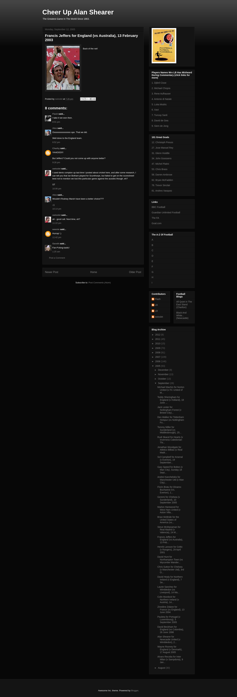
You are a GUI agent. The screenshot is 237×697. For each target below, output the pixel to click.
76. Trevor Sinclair (161, 185)
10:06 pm (56, 188)
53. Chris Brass (159, 169)
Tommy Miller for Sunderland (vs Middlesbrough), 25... (169, 430)
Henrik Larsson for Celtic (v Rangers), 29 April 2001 (170, 549)
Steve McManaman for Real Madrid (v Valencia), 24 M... (169, 530)
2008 (158, 352)
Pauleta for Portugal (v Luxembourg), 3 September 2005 (168, 620)
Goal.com (157, 223)
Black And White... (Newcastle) (182, 315)
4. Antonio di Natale (162, 99)
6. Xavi (155, 109)
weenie (55, 229)
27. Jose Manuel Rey (162, 147)
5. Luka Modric (159, 104)
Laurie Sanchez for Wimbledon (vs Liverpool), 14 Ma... (168, 590)
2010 (158, 343)
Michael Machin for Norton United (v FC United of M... (170, 390)
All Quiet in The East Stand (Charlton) (184, 304)
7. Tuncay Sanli (159, 115)
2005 (158, 366)
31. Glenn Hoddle (161, 153)
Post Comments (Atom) (99, 282)
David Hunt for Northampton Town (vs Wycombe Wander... (170, 560)
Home (93, 272)
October (162, 378)
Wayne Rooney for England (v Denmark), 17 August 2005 (169, 649)
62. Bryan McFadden (162, 180)
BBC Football (158, 207)
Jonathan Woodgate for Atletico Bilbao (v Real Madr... (169, 450)
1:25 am (56, 251)
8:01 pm (56, 122)
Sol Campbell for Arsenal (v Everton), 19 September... (170, 460)
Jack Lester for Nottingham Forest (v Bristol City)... (169, 410)
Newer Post (51, 272)
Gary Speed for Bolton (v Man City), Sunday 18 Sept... (170, 470)
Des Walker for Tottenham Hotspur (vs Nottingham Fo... (170, 420)
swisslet (56, 168)
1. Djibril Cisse (159, 82)
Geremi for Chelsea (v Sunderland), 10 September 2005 (168, 500)
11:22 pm (56, 223)
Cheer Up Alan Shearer (78, 12)
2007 (158, 357)
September (164, 383)
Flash (55, 114)
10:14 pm (56, 209)
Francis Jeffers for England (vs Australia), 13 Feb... (170, 540)
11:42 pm (56, 237)
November (163, 374)
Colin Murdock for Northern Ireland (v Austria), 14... (168, 600)
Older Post (135, 272)
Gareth (55, 243)
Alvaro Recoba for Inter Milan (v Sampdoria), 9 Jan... (170, 659)
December (163, 370)
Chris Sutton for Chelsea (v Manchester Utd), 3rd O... (170, 570)
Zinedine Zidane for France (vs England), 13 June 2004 (170, 610)
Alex (54, 128)
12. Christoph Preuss (162, 142)
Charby (56, 148)
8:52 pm (56, 142)
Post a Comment (57, 258)
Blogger (134, 690)
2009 (158, 348)
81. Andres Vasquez (162, 190)
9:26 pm (56, 162)
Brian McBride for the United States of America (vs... (168, 520)
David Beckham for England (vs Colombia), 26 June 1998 (170, 630)
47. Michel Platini (160, 163)
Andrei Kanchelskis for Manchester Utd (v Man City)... (170, 480)
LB (156, 305)
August (162, 668)
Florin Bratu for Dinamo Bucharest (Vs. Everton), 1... (169, 490)
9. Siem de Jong (160, 126)
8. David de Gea (160, 120)
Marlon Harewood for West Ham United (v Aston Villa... (168, 510)
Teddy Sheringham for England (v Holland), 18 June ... (170, 400)
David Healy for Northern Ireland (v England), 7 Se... (170, 580)
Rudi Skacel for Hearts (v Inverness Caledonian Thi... (170, 440)
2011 (158, 339)
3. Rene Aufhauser (161, 93)
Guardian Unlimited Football (166, 212)
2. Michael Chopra (161, 88)
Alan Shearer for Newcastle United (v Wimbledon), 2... (168, 639)
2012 (158, 334)
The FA (155, 218)
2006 (158, 361)
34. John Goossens (162, 158)
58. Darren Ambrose (162, 174)
